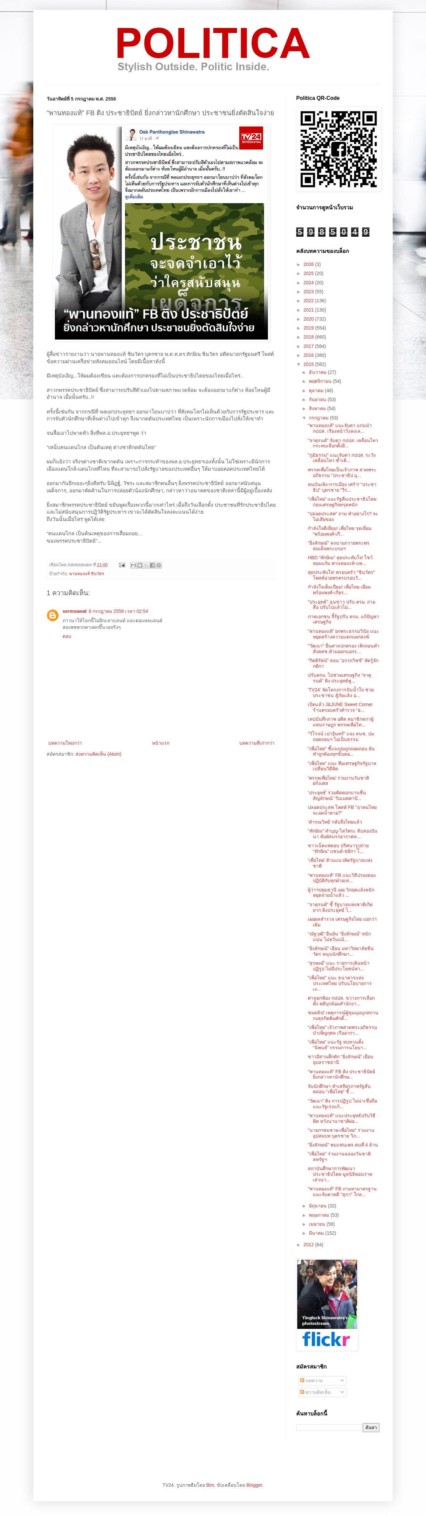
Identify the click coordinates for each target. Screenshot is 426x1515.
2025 (309, 273)
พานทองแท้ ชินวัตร (87, 574)
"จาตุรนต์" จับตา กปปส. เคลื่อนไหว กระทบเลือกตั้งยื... (343, 443)
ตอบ (67, 636)
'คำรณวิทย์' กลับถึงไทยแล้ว (335, 822)
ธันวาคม (318, 372)
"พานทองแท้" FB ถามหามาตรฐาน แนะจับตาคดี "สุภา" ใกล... (342, 1191)
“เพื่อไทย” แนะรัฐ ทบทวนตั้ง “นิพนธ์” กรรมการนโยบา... (337, 1044)
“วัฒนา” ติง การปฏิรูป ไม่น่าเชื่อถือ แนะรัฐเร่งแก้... (342, 1103)
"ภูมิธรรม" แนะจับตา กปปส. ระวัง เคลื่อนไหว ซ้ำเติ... (342, 457)
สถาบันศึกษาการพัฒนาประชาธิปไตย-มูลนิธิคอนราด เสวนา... (340, 1174)
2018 (309, 337)
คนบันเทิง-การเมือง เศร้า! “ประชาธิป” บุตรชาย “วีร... (342, 487)
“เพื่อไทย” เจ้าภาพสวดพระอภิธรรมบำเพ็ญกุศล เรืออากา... (342, 1030)
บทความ (311, 1380)
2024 (309, 282)
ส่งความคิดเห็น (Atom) (98, 754)
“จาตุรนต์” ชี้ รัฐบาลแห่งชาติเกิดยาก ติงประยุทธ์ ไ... (340, 907)
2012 (309, 1244)
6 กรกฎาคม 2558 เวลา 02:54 (118, 611)
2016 (309, 355)
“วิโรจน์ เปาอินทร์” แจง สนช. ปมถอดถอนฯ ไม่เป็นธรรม (341, 736)
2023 (309, 291)
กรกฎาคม (319, 417)
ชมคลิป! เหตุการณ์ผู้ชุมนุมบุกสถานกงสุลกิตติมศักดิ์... (343, 1015)
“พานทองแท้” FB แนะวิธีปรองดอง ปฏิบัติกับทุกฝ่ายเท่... (342, 878)
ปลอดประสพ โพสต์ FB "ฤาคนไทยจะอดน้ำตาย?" (342, 810)
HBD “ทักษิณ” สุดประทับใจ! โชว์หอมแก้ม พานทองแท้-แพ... (340, 560)
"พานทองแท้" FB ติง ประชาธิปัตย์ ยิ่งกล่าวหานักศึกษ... (341, 1074)
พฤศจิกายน (321, 381)
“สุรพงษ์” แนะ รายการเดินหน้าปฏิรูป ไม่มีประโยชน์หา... (338, 965)
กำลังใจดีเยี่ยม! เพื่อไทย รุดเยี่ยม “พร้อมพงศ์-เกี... (339, 531)
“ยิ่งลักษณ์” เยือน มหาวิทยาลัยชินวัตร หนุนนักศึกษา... (341, 951)
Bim (210, 1485)
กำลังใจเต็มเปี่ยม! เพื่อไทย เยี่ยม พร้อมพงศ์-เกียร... (339, 589)
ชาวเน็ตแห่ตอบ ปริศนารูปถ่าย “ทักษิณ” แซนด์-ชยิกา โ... (338, 848)
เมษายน (317, 1224)
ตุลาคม (317, 390)
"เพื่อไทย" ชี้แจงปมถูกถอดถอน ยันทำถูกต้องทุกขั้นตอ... (341, 751)
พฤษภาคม (319, 1215)
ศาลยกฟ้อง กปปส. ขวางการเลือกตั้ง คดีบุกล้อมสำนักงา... (341, 1000)
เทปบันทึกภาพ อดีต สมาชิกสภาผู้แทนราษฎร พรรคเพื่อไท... (340, 721)
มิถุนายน (318, 1205)
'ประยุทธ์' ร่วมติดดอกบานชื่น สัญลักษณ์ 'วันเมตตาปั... (337, 795)
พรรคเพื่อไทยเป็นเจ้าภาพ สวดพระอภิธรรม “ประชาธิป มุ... (342, 472)
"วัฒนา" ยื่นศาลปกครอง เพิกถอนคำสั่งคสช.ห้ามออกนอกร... (343, 648)
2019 (309, 328)
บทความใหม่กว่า (65, 743)
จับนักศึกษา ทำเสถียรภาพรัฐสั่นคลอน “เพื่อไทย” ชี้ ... (339, 1089)
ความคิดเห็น (315, 1392)
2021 (309, 310)
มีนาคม (317, 1233)
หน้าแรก (160, 743)
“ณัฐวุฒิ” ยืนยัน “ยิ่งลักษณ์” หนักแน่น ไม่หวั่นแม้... (339, 936)
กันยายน (318, 399)
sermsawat (75, 611)
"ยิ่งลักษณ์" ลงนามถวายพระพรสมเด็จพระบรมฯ (338, 545)
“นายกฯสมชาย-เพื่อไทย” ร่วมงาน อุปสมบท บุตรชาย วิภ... (341, 1133)
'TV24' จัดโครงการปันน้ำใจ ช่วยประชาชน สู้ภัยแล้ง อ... (341, 692)
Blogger (254, 1485)
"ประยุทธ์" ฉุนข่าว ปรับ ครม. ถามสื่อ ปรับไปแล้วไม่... (341, 604)
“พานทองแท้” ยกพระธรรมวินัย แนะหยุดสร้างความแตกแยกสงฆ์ (343, 634)
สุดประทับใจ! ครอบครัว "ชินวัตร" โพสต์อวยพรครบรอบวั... (341, 575)
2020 (309, 319)
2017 (309, 346)
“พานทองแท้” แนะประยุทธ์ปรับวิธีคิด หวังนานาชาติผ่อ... (341, 1118)
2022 (309, 300)
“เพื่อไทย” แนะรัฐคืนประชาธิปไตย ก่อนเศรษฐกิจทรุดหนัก (342, 501)
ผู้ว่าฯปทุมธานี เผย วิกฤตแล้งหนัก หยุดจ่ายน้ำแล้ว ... (341, 892)
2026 (309, 264)
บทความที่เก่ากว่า (257, 743)
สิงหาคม (318, 408)
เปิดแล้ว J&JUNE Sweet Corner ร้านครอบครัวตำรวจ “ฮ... (340, 707)
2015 (309, 364)
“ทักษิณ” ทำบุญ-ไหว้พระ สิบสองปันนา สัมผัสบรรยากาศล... (342, 833)
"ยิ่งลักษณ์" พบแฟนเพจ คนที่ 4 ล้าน (343, 1144)
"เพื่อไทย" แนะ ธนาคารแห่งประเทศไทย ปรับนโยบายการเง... (340, 983)
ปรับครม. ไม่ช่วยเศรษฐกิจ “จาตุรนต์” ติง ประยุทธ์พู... (339, 677)
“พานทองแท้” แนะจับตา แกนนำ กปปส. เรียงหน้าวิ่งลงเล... (340, 428)
